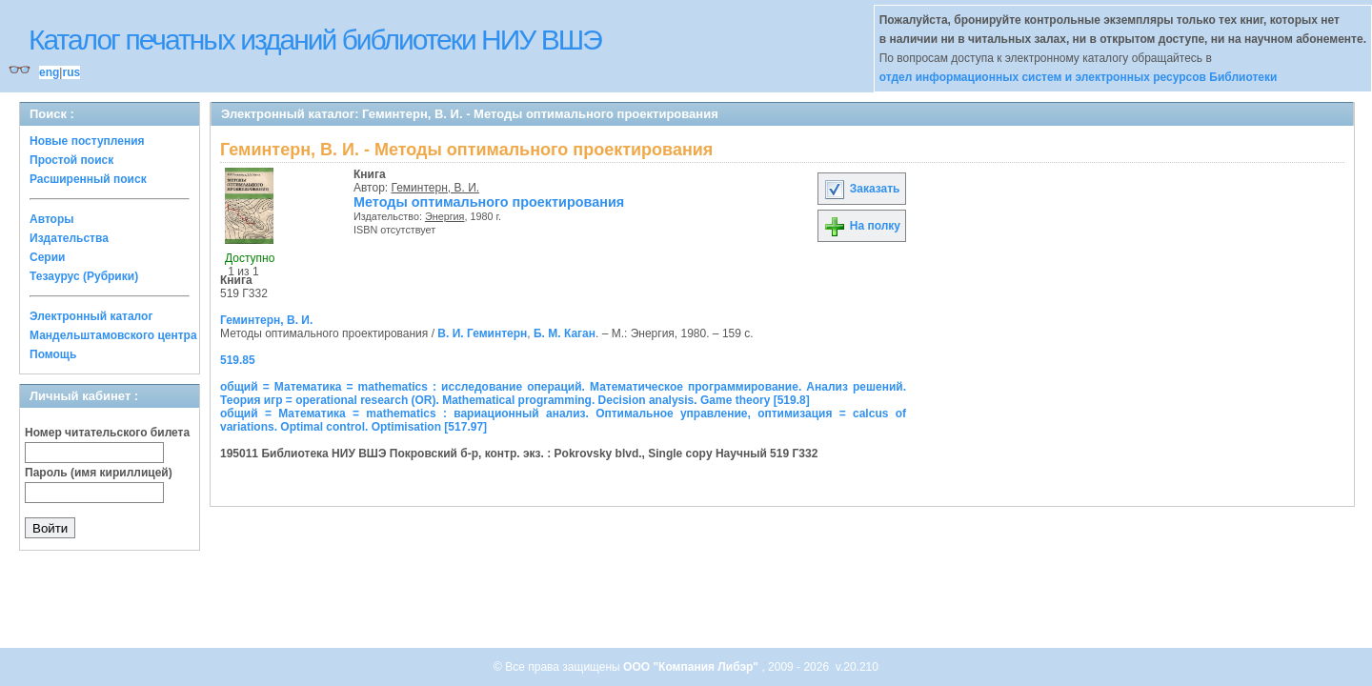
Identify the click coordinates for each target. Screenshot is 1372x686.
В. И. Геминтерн (482, 333)
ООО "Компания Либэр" (692, 667)
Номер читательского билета (107, 432)
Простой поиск (71, 160)
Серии (47, 257)
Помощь (53, 354)
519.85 (237, 360)
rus (71, 72)
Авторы (52, 219)
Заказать (861, 188)
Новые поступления (87, 141)
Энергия (445, 216)
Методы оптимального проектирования (488, 202)
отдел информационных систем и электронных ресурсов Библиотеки (1078, 77)
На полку (861, 225)
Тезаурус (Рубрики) (84, 276)
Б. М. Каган (564, 333)
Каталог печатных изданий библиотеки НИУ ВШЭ (315, 39)
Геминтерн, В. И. (436, 187)
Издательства (69, 238)
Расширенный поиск (88, 179)
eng (49, 72)
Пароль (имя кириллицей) (98, 472)
